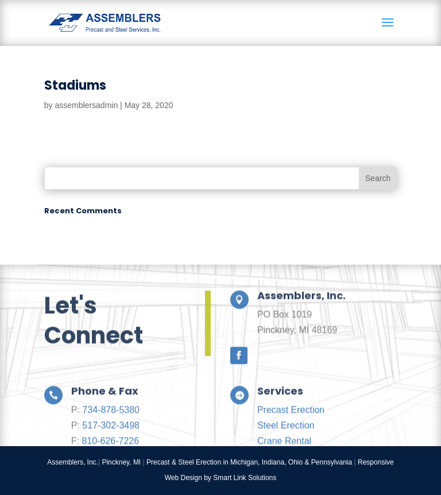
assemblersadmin (86, 105)
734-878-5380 (111, 425)
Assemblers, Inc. (72, 462)
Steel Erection (286, 441)
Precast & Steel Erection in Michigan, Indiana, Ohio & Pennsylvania (249, 462)
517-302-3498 (111, 441)
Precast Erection (290, 425)
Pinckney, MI (121, 462)
